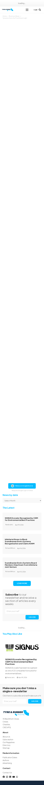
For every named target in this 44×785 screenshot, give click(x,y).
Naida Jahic (11, 677)
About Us (6, 737)
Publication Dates (10, 757)
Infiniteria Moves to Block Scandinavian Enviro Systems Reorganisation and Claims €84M (19, 541)
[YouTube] (13, 777)
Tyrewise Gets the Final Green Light (15, 18)
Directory (6, 745)
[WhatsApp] (17, 777)
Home (5, 16)
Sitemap (6, 748)
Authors (6, 760)
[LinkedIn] (10, 777)
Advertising (7, 763)
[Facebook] (4, 777)
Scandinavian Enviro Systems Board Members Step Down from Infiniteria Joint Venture (21, 565)
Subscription (8, 739)
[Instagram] (7, 777)
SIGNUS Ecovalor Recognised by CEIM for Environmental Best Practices (21, 519)
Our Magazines (9, 742)
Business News (14, 16)
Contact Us (7, 772)
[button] (27, 10)
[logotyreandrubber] (8, 9)
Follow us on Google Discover (22, 485)
